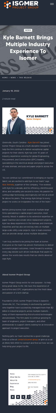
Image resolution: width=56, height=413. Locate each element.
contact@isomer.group (28, 340)
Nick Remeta (8, 185)
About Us (13, 380)
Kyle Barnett (33, 143)
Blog (11, 387)
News (28, 30)
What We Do (15, 377)
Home (5, 78)
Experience (14, 384)
